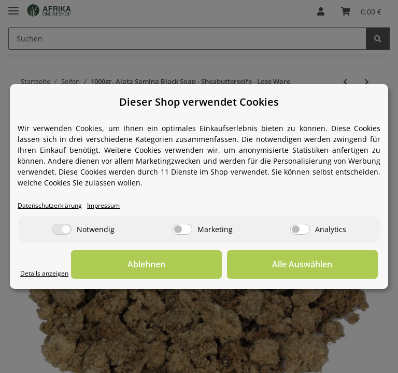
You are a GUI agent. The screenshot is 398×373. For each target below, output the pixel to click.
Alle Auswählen (326, 264)
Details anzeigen (45, 273)
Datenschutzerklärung (52, 205)
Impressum (108, 205)
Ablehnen (217, 264)
